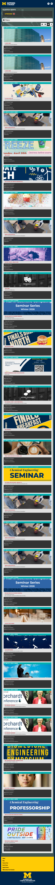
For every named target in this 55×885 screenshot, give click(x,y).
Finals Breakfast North (9, 346)
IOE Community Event (8, 208)
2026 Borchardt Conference (10, 705)
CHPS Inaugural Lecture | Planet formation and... (14, 402)
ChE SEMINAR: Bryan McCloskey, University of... (13, 482)
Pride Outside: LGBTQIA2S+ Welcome (11, 841)
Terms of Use (5, 863)
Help (4, 860)
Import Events (6, 867)
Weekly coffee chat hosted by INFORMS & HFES (13, 456)
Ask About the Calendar (9, 869)
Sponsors (10, 14)
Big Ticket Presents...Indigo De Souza (11, 262)
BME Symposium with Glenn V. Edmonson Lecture (14, 760)
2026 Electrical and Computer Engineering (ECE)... (14, 181)
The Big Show (7, 288)
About (4, 858)
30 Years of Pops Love (9, 98)
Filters (6, 20)
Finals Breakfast (8, 429)
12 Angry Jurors (8, 43)
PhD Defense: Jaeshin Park (10, 788)
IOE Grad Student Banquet (9, 623)
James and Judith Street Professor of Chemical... (14, 814)
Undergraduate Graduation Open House (12, 678)
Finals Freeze (7, 155)
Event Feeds (5, 865)
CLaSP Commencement (9, 649)
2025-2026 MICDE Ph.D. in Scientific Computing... (13, 316)
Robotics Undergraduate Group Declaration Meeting (14, 373)
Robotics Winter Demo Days (10, 127)
